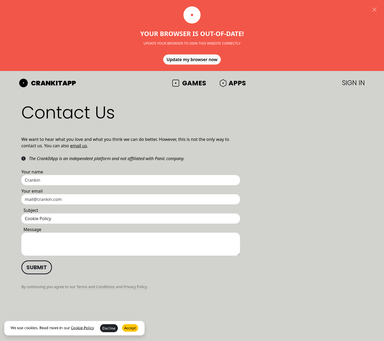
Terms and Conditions (96, 286)
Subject (30, 210)
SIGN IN (353, 83)
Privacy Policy (135, 286)
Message (32, 229)
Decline (108, 332)
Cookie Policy (82, 331)
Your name (32, 172)
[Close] (374, 9)
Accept (130, 331)
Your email (32, 191)
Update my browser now (192, 59)
